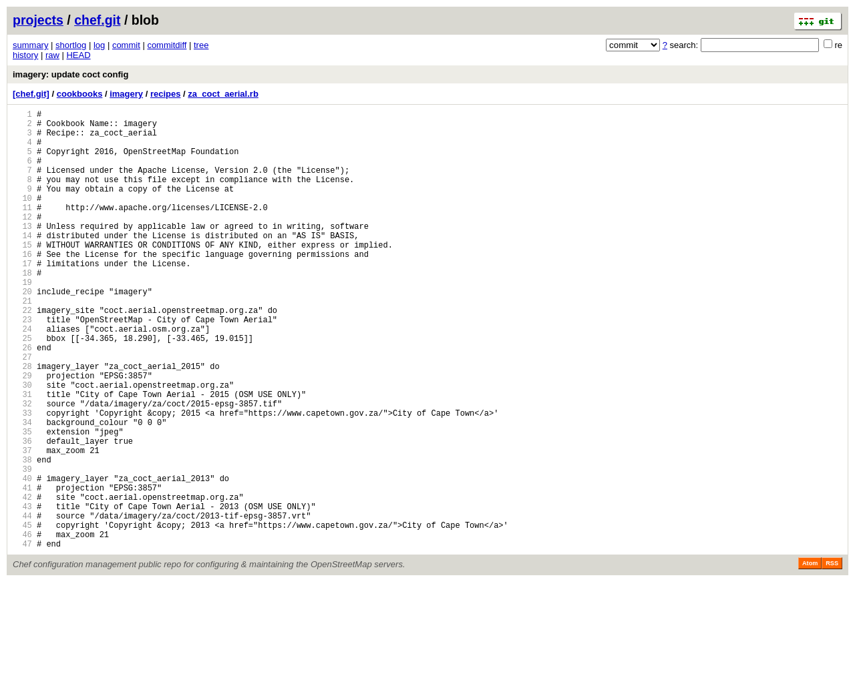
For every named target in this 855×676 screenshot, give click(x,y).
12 (22, 240)
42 (22, 581)
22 (22, 354)
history (25, 55)
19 (22, 320)
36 (22, 513)
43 (22, 592)
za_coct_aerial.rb (223, 94)
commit (126, 45)
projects (38, 20)
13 (22, 252)
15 (22, 274)
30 (22, 444)
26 (22, 399)
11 (22, 229)
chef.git (97, 20)
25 (22, 388)
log (99, 45)
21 (22, 342)
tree (201, 45)
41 (22, 569)
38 (22, 535)
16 (22, 286)
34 (22, 490)
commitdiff (166, 45)
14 (22, 263)
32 (22, 467)
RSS (832, 657)
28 (22, 422)
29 (22, 433)
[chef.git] (31, 94)
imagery (126, 94)
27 (22, 410)
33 (22, 478)
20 (22, 331)
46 (22, 626)
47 (22, 637)
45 (22, 615)
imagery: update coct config (70, 74)
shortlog (70, 45)
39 (22, 547)
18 (22, 308)
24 (22, 376)
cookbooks (80, 94)
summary (30, 45)
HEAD (78, 55)
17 (22, 297)
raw (52, 55)
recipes (165, 94)
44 (22, 603)
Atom (810, 657)
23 (22, 365)
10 (22, 218)
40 (22, 558)
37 (22, 524)
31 (22, 456)
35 (22, 501)
